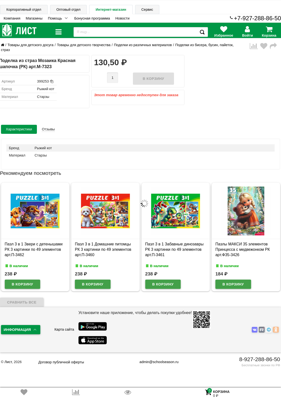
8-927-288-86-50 (259, 359)
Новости (122, 18)
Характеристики (19, 129)
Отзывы (48, 129)
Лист (8, 362)
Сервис (147, 9)
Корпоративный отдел (23, 9)
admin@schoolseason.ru (156, 362)
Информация (17, 329)
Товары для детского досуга (31, 45)
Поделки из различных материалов (143, 45)
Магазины (34, 18)
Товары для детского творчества (83, 45)
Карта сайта (64, 329)
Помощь (55, 18)
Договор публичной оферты (61, 362)
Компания (12, 18)
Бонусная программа (92, 18)
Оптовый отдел (68, 9)
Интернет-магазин (111, 9)
